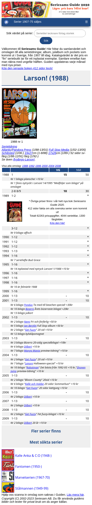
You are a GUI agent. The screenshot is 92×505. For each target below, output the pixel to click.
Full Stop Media (59, 149)
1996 (38, 165)
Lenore (29, 363)
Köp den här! (57, 223)
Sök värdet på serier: (19, 33)
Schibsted (8, 153)
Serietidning (9, 146)
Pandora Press (21, 149)
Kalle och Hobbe (34, 384)
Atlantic (6, 149)
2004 (51, 165)
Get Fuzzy (30, 330)
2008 (58, 165)
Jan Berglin (30, 325)
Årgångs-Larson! (24, 159)
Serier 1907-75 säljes (27, 21)
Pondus (28, 305)
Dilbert (28, 346)
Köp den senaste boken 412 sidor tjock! (27, 68)
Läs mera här (75, 494)
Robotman (33, 367)
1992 (32, 165)
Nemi (27, 321)
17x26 (52, 153)
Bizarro (30, 309)
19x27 (29, 153)
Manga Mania (32, 350)
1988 (25, 165)
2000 (45, 165)
